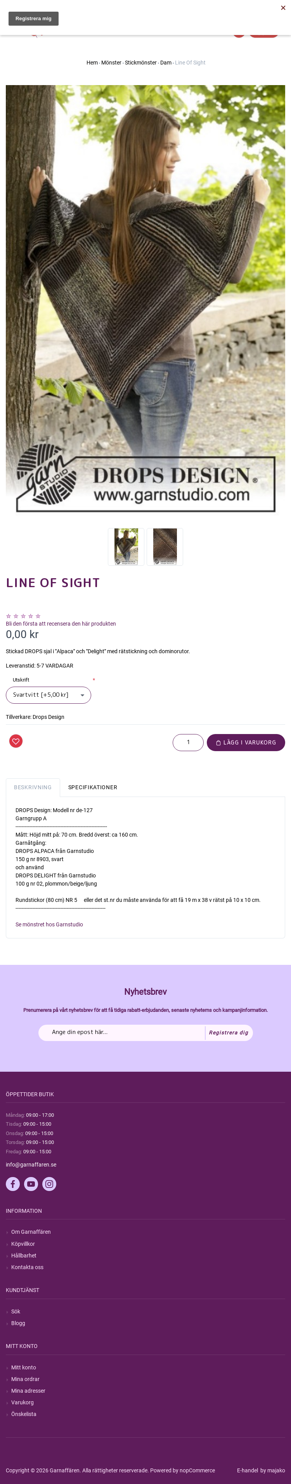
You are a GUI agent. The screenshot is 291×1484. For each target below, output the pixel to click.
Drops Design (48, 717)
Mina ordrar (25, 1379)
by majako (272, 1470)
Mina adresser (28, 1391)
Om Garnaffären (31, 1232)
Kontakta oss (27, 1267)
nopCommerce (197, 1470)
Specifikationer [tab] (93, 787)
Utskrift (21, 680)
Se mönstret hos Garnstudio (49, 924)
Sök (15, 1311)
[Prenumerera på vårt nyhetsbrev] (145, 1032)
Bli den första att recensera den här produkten (61, 624)
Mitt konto (23, 1367)
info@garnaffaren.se (31, 1164)
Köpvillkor (23, 1244)
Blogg (18, 1323)
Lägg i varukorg (246, 742)
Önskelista (23, 1414)
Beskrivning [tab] (33, 787)
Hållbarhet (23, 1255)
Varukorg (22, 1402)
